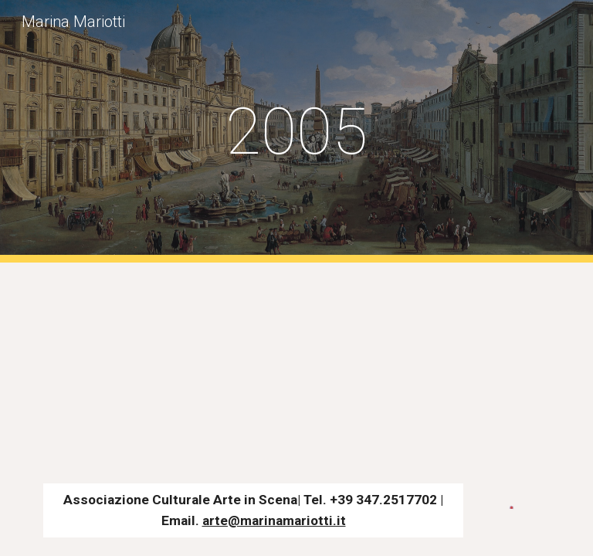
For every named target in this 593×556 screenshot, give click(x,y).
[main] (296, 131)
